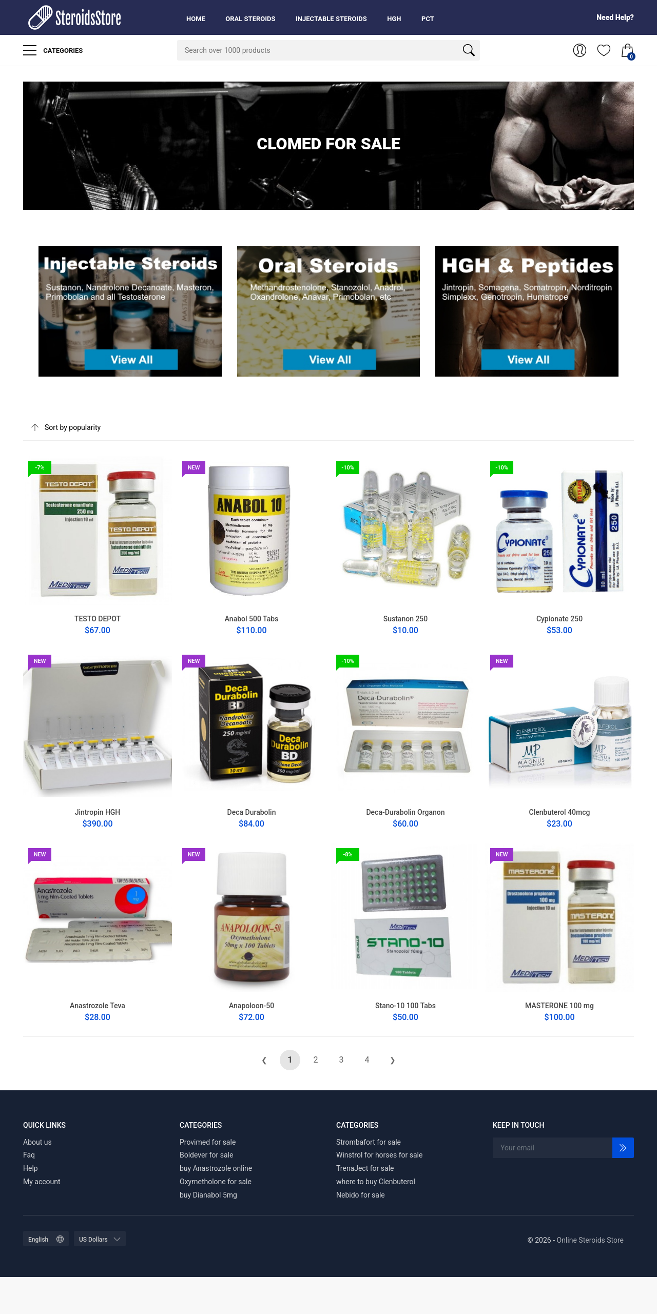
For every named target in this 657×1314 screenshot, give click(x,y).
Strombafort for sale (368, 1142)
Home (195, 19)
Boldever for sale (206, 1155)
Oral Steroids (250, 19)
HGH (394, 19)
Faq (29, 1155)
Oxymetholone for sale (216, 1182)
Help (30, 1168)
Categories (53, 50)
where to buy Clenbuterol (375, 1182)
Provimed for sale (208, 1142)
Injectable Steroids (331, 19)
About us (37, 1142)
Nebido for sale (360, 1195)
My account (42, 1182)
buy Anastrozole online (216, 1168)
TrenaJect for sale (365, 1168)
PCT (427, 19)
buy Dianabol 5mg (208, 1195)
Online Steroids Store (590, 1240)
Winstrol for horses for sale (379, 1155)
